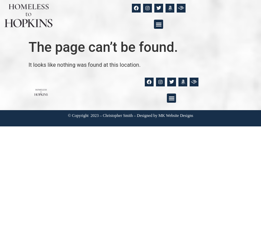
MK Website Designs (175, 115)
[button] (158, 24)
